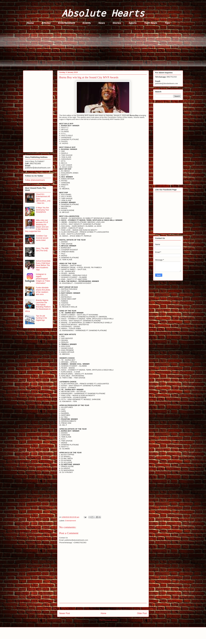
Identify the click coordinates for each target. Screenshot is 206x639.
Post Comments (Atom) (108, 620)
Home (30, 23)
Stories (117, 23)
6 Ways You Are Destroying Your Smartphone (42, 210)
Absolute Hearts (103, 13)
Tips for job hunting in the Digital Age (41, 318)
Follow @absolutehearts (35, 180)
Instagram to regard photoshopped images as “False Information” (43, 278)
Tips (167, 23)
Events (87, 23)
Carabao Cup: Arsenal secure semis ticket (42, 238)
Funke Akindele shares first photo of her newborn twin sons (43, 291)
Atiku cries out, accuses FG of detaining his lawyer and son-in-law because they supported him (37, 225)
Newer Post (64, 613)
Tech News (150, 23)
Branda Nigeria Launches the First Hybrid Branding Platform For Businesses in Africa (38, 305)
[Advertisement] (102, 48)
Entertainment (66, 23)
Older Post (142, 613)
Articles (46, 23)
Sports (133, 23)
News (101, 23)
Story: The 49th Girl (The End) (42, 249)
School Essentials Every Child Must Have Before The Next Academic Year (43, 265)
